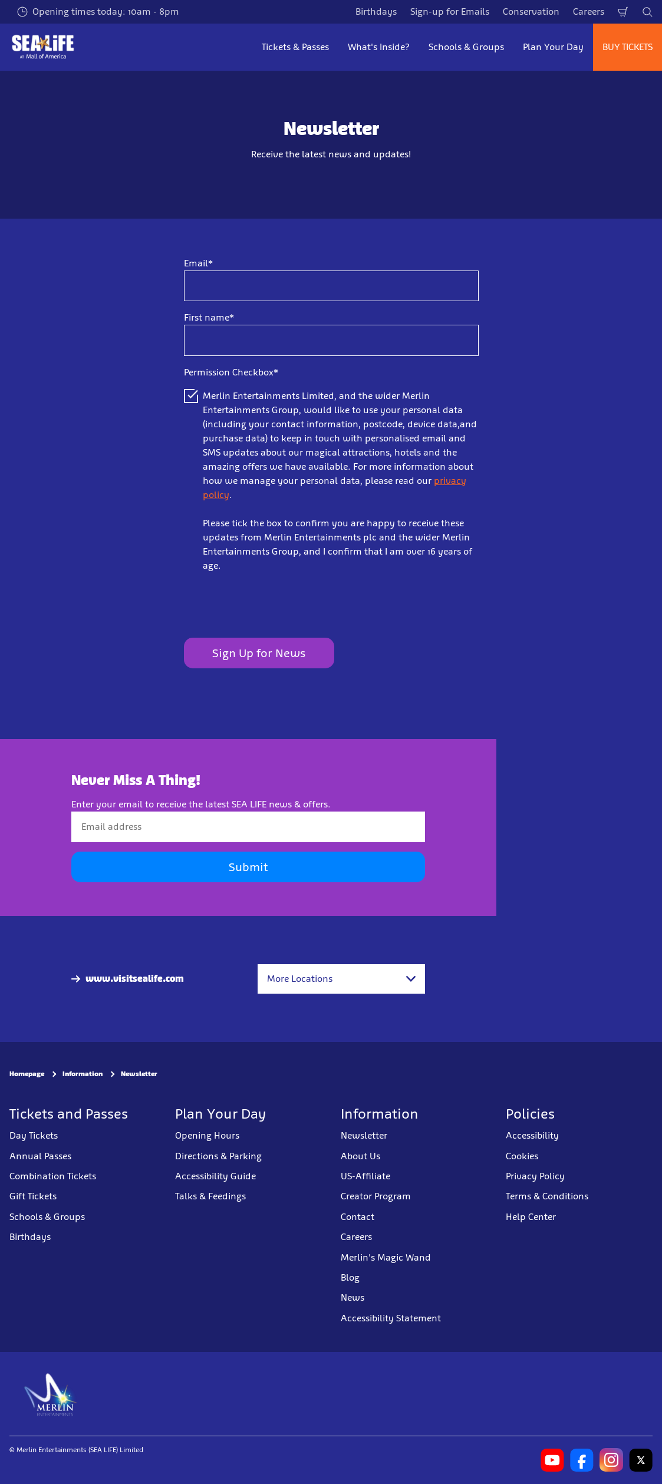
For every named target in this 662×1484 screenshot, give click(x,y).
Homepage (26, 1074)
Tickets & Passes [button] (295, 46)
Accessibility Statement (391, 1317)
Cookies (522, 1155)
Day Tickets (33, 1135)
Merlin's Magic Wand (386, 1256)
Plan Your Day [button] (553, 46)
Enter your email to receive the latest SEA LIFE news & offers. (201, 804)
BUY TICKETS (627, 46)
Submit (248, 867)
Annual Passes (40, 1155)
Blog (350, 1277)
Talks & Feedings (210, 1196)
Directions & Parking (218, 1155)
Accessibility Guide (215, 1176)
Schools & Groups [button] (466, 46)
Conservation (531, 11)
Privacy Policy (535, 1176)
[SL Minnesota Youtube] (552, 1460)
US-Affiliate (365, 1176)
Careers (588, 11)
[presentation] (273, 605)
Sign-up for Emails (449, 11)
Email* (198, 263)
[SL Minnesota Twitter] (641, 1460)
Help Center (531, 1216)
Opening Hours (207, 1135)
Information (82, 1074)
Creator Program (376, 1196)
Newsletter (139, 1074)
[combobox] (341, 979)
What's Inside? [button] (379, 46)
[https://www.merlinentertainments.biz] (51, 1393)
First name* (209, 317)
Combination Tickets (52, 1176)
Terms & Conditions (547, 1196)
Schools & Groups (47, 1216)
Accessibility (532, 1135)
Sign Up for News (258, 653)
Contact (357, 1216)
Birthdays (376, 11)
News (352, 1297)
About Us (360, 1155)
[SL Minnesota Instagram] (611, 1460)
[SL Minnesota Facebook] (582, 1460)
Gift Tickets (33, 1196)
